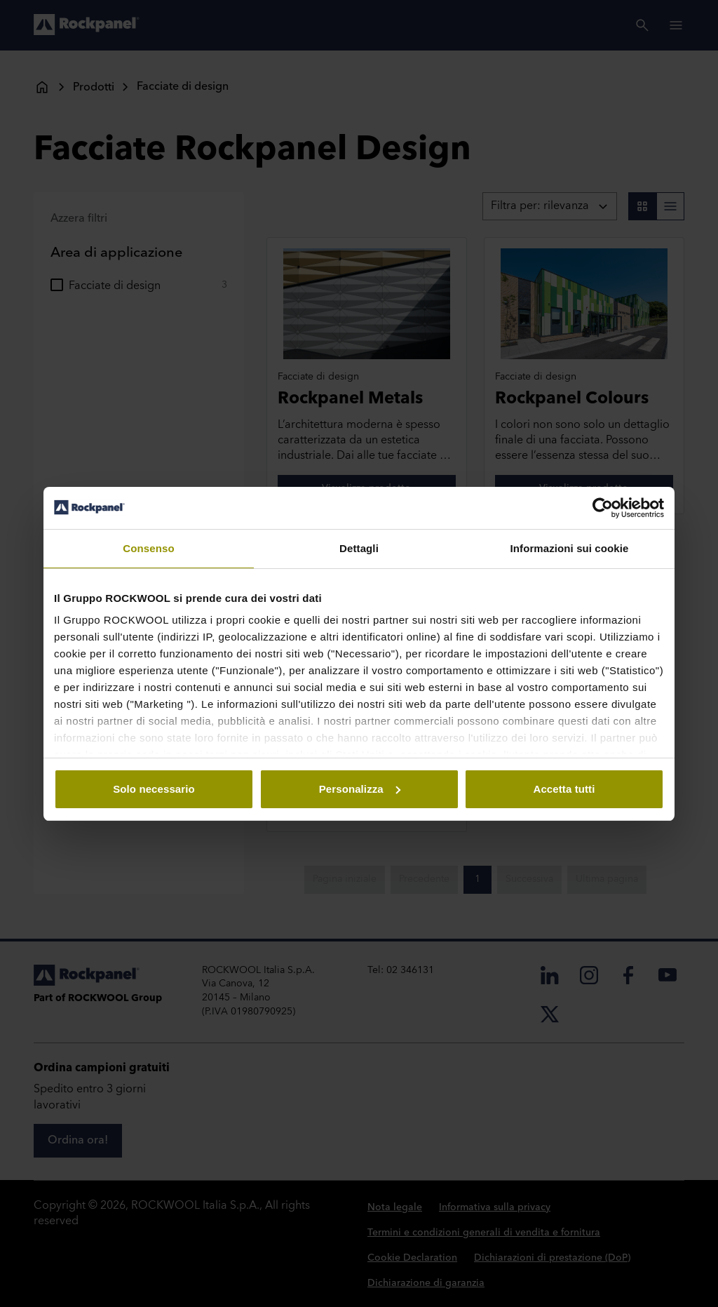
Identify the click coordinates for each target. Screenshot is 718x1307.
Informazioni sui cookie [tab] (569, 548)
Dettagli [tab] (359, 548)
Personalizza (359, 789)
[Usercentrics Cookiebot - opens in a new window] (602, 507)
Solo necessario (154, 789)
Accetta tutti (564, 789)
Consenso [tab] (148, 548)
